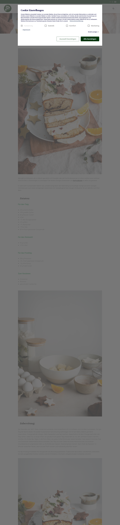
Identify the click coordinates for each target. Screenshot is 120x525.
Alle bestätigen (90, 39)
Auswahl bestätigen (68, 39)
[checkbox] (22, 26)
